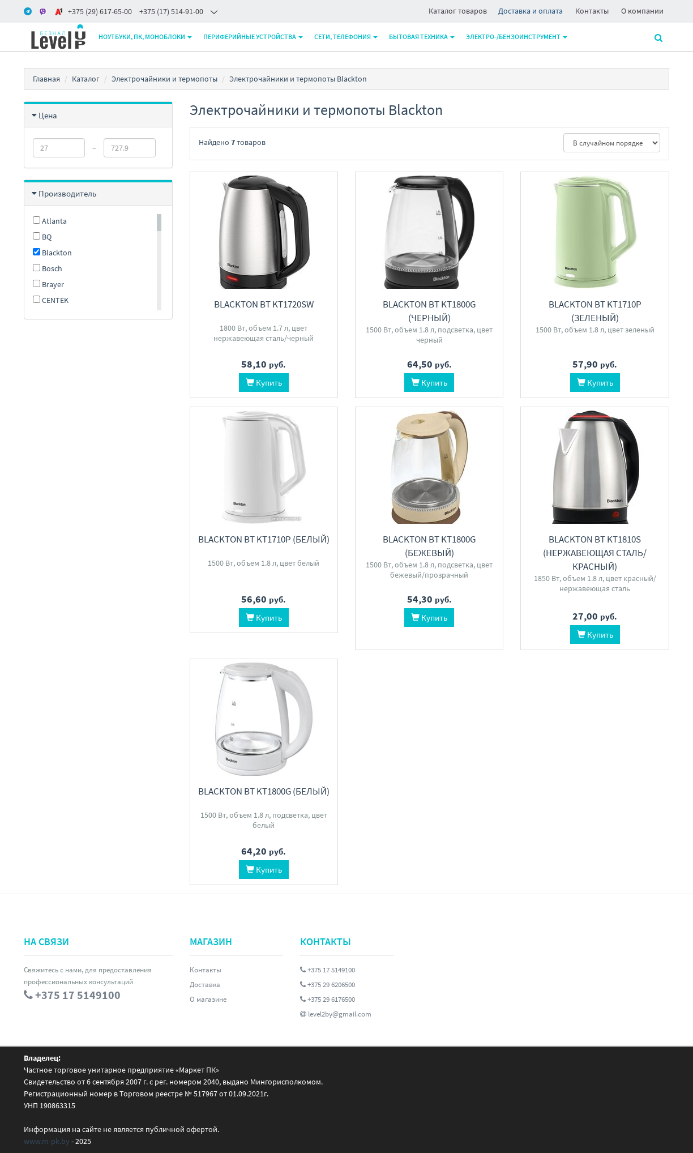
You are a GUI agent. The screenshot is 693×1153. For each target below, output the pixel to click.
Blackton (52, 252)
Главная (46, 79)
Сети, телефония (346, 36)
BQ (42, 237)
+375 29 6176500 (327, 999)
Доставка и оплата (530, 11)
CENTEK (51, 300)
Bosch (47, 268)
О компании (642, 11)
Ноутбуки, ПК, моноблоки (145, 36)
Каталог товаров (458, 11)
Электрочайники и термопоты (164, 79)
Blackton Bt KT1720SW (264, 304)
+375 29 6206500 (327, 984)
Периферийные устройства (253, 36)
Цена (47, 115)
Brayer (48, 284)
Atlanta (50, 221)
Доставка (205, 984)
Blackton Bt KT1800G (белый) (264, 791)
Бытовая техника (422, 36)
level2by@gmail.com (335, 1014)
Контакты (592, 11)
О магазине (208, 999)
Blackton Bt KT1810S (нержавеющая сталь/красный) (595, 553)
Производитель (67, 193)
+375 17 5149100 (327, 970)
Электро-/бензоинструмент (516, 36)
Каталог (86, 79)
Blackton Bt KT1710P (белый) (264, 539)
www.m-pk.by (47, 1141)
